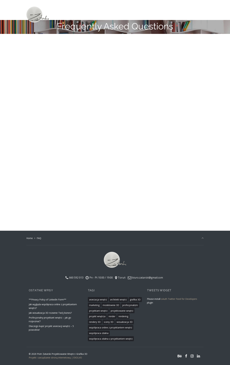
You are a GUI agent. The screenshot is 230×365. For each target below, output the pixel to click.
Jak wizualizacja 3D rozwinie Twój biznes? (50, 312)
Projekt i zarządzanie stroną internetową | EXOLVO (55, 357)
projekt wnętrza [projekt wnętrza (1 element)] (97, 316)
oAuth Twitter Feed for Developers (179, 298)
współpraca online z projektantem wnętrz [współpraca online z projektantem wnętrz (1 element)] (110, 327)
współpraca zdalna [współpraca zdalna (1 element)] (98, 333)
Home (29, 238)
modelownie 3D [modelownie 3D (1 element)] (111, 305)
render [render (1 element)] (112, 316)
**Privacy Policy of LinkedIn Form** (47, 299)
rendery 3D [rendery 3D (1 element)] (95, 321)
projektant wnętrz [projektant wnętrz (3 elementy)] (98, 310)
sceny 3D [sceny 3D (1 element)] (108, 321)
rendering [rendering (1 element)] (123, 316)
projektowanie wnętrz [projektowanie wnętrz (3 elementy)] (122, 310)
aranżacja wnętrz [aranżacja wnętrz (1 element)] (98, 299)
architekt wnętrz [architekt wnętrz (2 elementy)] (118, 299)
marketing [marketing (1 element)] (94, 305)
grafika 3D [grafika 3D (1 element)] (135, 299)
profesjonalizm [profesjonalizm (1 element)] (130, 305)
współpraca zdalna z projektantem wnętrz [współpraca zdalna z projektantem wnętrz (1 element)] (111, 338)
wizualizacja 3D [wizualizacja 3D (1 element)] (125, 321)
